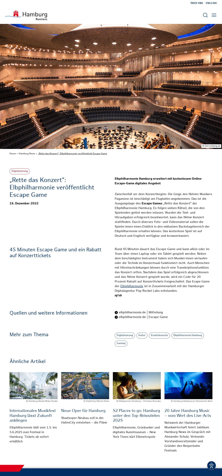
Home (13, 154)
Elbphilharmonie (131, 286)
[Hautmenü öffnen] (214, 15)
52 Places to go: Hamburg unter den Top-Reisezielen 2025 (136, 415)
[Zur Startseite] (26, 15)
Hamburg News (27, 154)
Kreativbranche (159, 335)
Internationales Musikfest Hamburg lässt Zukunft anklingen (33, 415)
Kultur (141, 335)
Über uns (197, 3)
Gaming (121, 343)
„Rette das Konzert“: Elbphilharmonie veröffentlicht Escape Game (72, 154)
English (211, 3)
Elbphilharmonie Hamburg (187, 335)
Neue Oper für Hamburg (83, 411)
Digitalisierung (20, 171)
